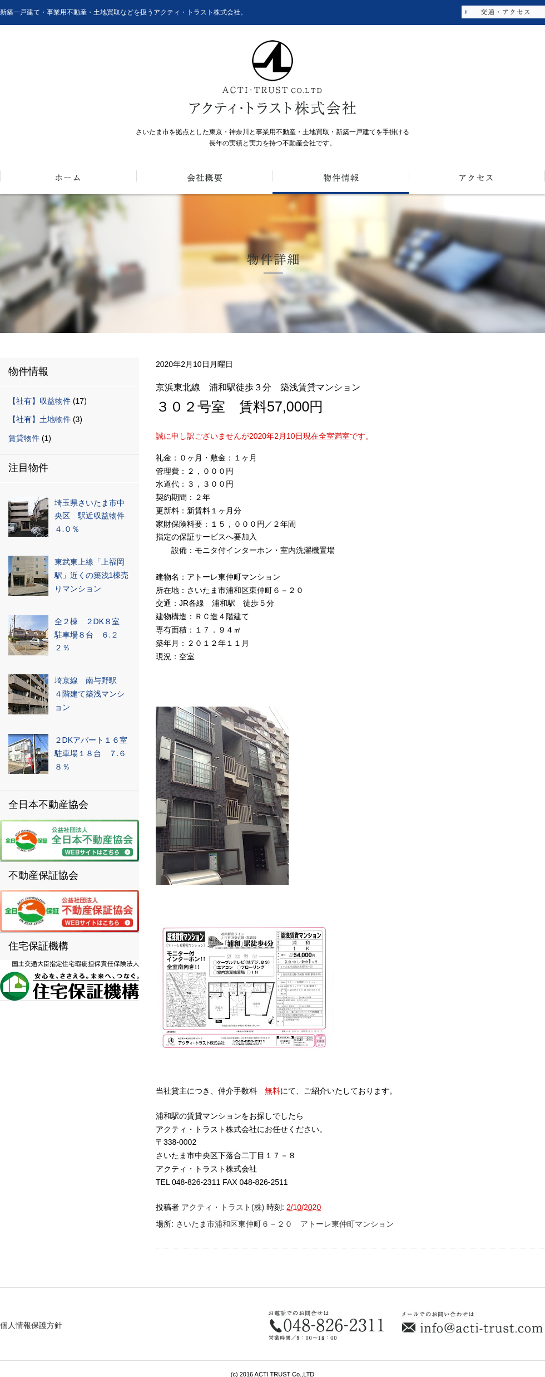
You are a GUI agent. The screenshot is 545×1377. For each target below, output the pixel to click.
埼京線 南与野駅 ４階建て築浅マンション (89, 694)
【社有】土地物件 (39, 419)
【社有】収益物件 (39, 400)
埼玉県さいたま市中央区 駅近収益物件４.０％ (89, 516)
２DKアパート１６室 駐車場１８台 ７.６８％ (94, 753)
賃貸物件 (23, 438)
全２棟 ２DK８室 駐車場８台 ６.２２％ (90, 635)
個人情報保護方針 (31, 1325)
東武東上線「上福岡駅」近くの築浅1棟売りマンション (91, 575)
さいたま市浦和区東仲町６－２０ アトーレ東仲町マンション (285, 1223)
